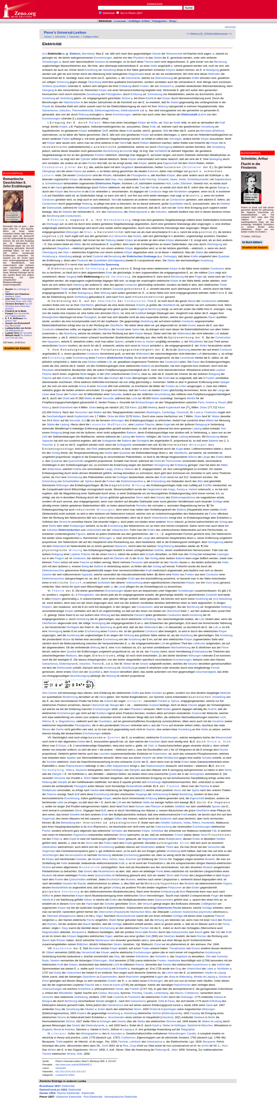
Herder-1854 (47, 1093)
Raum (212, 317)
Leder (175, 183)
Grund (191, 325)
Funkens (101, 357)
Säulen (117, 944)
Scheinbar (157, 830)
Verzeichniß (88, 952)
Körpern (56, 598)
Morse (57, 1029)
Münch (93, 1049)
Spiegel (224, 382)
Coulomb (97, 256)
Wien (175, 1049)
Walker (97, 412)
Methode (225, 692)
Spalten (71, 757)
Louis (197, 412)
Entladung (125, 86)
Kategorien (159, 21)
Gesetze (100, 61)
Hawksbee (174, 960)
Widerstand (184, 333)
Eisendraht (66, 407)
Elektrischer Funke (120, 357)
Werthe (191, 398)
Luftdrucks (199, 643)
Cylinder (86, 159)
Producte (82, 260)
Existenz (101, 713)
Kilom (45, 407)
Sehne (113, 859)
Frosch (179, 834)
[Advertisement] (258, 9)
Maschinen (132, 976)
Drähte (77, 469)
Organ (108, 936)
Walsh (113, 919)
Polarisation (200, 651)
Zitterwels (52, 915)
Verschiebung (162, 394)
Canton (102, 992)
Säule (209, 1005)
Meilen (88, 398)
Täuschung (94, 82)
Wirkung (163, 106)
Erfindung (215, 1001)
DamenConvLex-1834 (53, 1089)
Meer (148, 911)
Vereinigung (98, 623)
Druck (212, 741)
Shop (172, 21)
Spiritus (89, 481)
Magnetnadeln (50, 932)
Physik (46, 106)
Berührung (220, 61)
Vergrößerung (165, 546)
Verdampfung (53, 769)
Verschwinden (116, 1017)
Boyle (45, 960)
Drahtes (114, 378)
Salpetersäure (222, 179)
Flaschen (47, 444)
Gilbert (50, 952)
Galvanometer (179, 932)
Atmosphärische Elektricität (120, 1096)
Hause (145, 345)
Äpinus (175, 700)
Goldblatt (140, 313)
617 (84, 1071)
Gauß (155, 1025)
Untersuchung (134, 582)
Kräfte (195, 77)
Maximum (121, 546)
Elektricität (68, 1085)
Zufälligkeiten (209, 903)
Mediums (71, 655)
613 (63, 1071)
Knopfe (150, 554)
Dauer (196, 361)
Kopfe (73, 838)
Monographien (89, 1033)
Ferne (225, 647)
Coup (133, 1045)
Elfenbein (186, 183)
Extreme (153, 171)
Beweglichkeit (50, 317)
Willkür (46, 895)
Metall (192, 163)
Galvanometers (164, 899)
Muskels (47, 875)
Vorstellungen (50, 61)
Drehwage (52, 223)
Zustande (118, 288)
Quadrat (71, 651)
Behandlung (68, 822)
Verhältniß (161, 150)
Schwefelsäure (54, 183)
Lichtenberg (161, 992)
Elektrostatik (189, 114)
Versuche (59, 778)
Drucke (224, 749)
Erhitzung (136, 94)
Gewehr (146, 757)
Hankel (193, 489)
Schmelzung (154, 94)
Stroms (63, 521)
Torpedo (119, 911)
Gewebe (75, 814)
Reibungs (161, 1049)
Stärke (199, 252)
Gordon (223, 976)
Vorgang (71, 276)
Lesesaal (120, 21)
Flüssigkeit (89, 317)
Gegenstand (154, 489)
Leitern (48, 175)
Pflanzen (155, 806)
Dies (45, 692)
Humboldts (207, 822)
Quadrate (224, 256)
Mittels (210, 420)
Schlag (56, 452)
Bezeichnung (111, 150)
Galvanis (176, 822)
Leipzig (221, 972)
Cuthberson (192, 992)
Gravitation (105, 721)
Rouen (222, 402)
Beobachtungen (144, 402)
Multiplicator (49, 790)
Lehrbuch (135, 1041)
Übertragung (164, 146)
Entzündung (49, 481)
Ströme (125, 98)
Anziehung (91, 69)
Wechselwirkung (117, 219)
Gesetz (137, 236)
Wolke (203, 345)
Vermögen (175, 138)
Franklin (162, 700)
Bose (172, 976)
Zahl (45, 436)
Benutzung (114, 256)
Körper (103, 90)
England (47, 1029)
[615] (143, 790)
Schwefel (162, 179)
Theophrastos (177, 948)
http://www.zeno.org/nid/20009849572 (73, 1064)
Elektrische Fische (169, 907)
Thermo (96, 663)
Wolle (153, 122)
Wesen (46, 729)
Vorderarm (79, 558)
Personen (137, 562)
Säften (118, 818)
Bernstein (87, 53)
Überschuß (173, 610)
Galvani (218, 996)
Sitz (218, 932)
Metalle (107, 175)
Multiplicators (174, 838)
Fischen (144, 928)
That (142, 187)
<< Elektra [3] (194, 33)
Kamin (117, 984)
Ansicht (108, 700)
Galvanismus (50, 110)
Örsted (153, 1009)
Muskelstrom (89, 867)
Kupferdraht (173, 407)
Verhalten (117, 830)
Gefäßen (180, 806)
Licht (134, 398)
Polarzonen (175, 887)
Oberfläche (107, 300)
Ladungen (223, 554)
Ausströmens (200, 964)
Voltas (187, 822)
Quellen (114, 737)
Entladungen (77, 525)
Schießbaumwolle (198, 179)
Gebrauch (84, 207)
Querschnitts (76, 460)
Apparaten (53, 341)
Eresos (196, 948)
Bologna (47, 1001)
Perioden (141, 505)
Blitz (200, 481)
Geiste (119, 988)
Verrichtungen (50, 855)
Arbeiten (165, 822)
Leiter (71, 167)
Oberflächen (49, 623)
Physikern (139, 57)
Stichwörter (60, 36)
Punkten (100, 155)
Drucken (230, 27)
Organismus (80, 834)
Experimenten (108, 976)
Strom (139, 497)
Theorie (148, 61)
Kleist (106, 984)
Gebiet (158, 57)
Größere (47, 86)
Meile (83, 373)
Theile (223, 284)
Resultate (48, 369)
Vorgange (141, 794)
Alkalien (89, 1009)
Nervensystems (74, 855)
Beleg (85, 566)
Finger (198, 276)
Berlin (211, 1017)
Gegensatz (48, 818)
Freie (150, 300)
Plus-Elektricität (92, 1096)
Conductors (217, 268)
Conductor (155, 191)
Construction (222, 337)
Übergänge (49, 171)
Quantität (94, 671)
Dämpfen (134, 769)
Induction (64, 110)
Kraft (222, 122)
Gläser (121, 838)
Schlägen (122, 477)
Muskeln (210, 859)
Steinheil (192, 1025)
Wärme (192, 456)
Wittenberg (185, 976)
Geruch (76, 582)
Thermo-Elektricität (68, 1093)
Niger (99, 915)
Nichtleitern (181, 191)
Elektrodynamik (130, 110)
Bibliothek (107, 13)
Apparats (47, 440)
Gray (178, 968)
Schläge (218, 501)
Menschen (75, 191)
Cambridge (168, 412)
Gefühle (159, 550)
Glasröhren (89, 976)
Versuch (148, 903)
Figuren (80, 533)
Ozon (209, 582)
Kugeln (159, 976)
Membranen (102, 940)
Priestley (137, 992)
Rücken (227, 919)
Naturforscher (72, 102)
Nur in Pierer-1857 (129, 13)
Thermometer (173, 460)
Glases (73, 964)
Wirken (52, 1049)
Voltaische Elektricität (68, 1096)
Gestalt (120, 329)
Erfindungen (155, 980)
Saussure (81, 769)
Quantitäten (60, 86)
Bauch (87, 924)
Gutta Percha (147, 179)
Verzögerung (162, 465)
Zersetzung (93, 94)
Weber (216, 416)
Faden (66, 138)
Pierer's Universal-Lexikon (65, 32)
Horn (225, 1045)
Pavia (171, 1001)
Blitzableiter (196, 341)
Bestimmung (70, 696)
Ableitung (78, 284)
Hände (46, 899)
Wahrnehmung (164, 77)
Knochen (131, 859)
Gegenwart (48, 851)
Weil (165, 130)
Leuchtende (187, 357)
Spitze (136, 329)
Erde (92, 191)
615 (73, 1071)
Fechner (123, 1041)
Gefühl (221, 964)
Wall (111, 960)
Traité (59, 1041)
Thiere (56, 562)
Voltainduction (159, 517)
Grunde (127, 150)
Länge (221, 390)
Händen (174, 562)
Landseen (176, 911)
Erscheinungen (103, 57)
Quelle (137, 761)
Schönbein (104, 582)
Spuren (216, 806)
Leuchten (104, 753)
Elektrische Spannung (105, 264)
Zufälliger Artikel (139, 21)
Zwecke (47, 574)
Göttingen (180, 1025)
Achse (82, 386)
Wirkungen (72, 232)
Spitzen (119, 341)
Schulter (110, 903)
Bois (90, 826)
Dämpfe (57, 773)
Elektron (75, 53)
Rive (125, 1045)
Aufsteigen (117, 769)
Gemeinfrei (60, 1068)
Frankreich (134, 996)
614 (68, 1071)
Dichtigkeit (143, 440)
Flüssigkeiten (114, 94)
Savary (180, 489)
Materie (129, 469)
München (207, 1025)
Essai (157, 944)
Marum (179, 992)
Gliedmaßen (49, 846)
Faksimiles (74, 36)
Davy (65, 928)
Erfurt (45, 980)
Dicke (92, 407)
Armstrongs (154, 782)
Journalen (116, 1033)
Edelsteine (142, 956)
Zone (211, 272)
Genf (105, 1045)
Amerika (70, 1029)
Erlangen (105, 1021)
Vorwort (47, 36)
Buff (77, 794)
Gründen (156, 692)
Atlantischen (137, 911)
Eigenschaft (170, 163)
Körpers (170, 69)
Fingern (59, 558)
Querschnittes (103, 875)
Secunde (102, 386)
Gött (79, 1053)
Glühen (92, 361)
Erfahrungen (99, 960)
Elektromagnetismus (107, 110)
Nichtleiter (193, 167)
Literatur (59, 1033)
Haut (121, 859)
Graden (112, 980)
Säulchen (169, 936)
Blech (115, 313)
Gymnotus (206, 911)
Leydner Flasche (144, 424)
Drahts (109, 452)
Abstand (114, 671)
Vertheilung (95, 268)
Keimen (140, 806)
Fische (46, 830)
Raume (139, 964)
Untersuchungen (52, 988)
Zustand (154, 705)
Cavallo (148, 992)
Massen (125, 725)
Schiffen (208, 485)
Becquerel (78, 932)
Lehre (202, 114)
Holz (168, 183)
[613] (84, 420)
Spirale (103, 497)
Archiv (205, 1045)
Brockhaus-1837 (49, 1085)
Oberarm (119, 558)
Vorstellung (207, 126)
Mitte (107, 373)
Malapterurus (68, 915)
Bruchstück (113, 879)
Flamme (173, 786)
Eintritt (150, 98)
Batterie (145, 365)
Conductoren (53, 167)
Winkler (198, 976)
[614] (215, 599)
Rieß (121, 296)
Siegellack (127, 167)
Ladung (64, 424)
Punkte (54, 159)
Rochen (52, 924)
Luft (135, 183)
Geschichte (62, 948)
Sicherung (63, 82)
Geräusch (165, 86)
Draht (134, 373)
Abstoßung (109, 69)
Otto (208, 956)
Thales (146, 948)
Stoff (105, 130)
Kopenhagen (169, 1009)
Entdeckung (168, 891)
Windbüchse (170, 757)
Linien (182, 386)
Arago (171, 489)
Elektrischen (135, 256)
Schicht (140, 305)
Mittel (77, 244)
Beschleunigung (80, 675)
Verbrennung (160, 794)
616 (79, 1071)
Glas (166, 122)
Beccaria (113, 992)
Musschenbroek (125, 915)
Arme (72, 903)
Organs (227, 883)
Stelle (153, 65)
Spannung (183, 349)
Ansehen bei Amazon (254, 247)
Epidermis (166, 818)
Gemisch (139, 615)
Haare (173, 179)
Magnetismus (67, 721)
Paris (201, 402)
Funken (144, 86)
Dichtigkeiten (116, 260)
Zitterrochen (105, 911)
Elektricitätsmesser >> (218, 33)
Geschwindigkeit (56, 416)
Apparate (86, 574)
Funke (127, 378)
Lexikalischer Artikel (65, 1075)
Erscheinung (80, 357)
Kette (225, 562)
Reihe (52, 525)
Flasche (47, 378)
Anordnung (71, 891)
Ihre (223, 428)
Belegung (214, 373)
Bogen (226, 875)
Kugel (140, 309)
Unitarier (134, 700)
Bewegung (212, 69)
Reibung (84, 114)
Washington (153, 412)
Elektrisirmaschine (132, 481)
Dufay (57, 972)
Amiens (210, 402)
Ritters (196, 822)
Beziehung (186, 794)
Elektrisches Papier (107, 183)
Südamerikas (190, 911)
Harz (120, 179)
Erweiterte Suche (154, 4)
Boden (167, 709)
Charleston (210, 412)
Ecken (138, 341)
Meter (56, 420)
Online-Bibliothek (19, 9)
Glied (75, 671)
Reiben (95, 122)
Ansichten (155, 741)
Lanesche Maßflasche (108, 424)
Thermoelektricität (82, 110)
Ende (109, 272)
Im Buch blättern (252, 242)
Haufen (209, 972)
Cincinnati (183, 412)
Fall (152, 187)
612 (57, 1071)
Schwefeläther (71, 481)
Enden (165, 390)
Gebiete (225, 203)
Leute (121, 586)
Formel (215, 667)
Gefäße (220, 838)
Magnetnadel (136, 73)
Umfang (116, 887)
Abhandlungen (176, 1033)
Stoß (227, 741)
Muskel (96, 859)
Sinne (228, 769)
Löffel (108, 765)
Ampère (81, 1013)
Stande (156, 53)
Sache (60, 729)
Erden (101, 1009)
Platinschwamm (75, 765)
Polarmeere (160, 753)
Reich (87, 778)
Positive (57, 219)
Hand (123, 142)
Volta (69, 769)
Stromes (171, 1021)
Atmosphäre (196, 773)
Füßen (56, 838)
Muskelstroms (106, 871)
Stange (221, 187)
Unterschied (94, 529)
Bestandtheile (134, 786)
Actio (118, 647)
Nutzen (62, 345)
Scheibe (207, 757)
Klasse (78, 171)
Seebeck (199, 1017)
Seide (176, 122)
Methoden (214, 73)
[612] (44, 54)
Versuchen (120, 236)
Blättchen (82, 944)
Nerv (105, 859)
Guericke (222, 956)
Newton (55, 960)
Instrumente (133, 77)
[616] (108, 968)
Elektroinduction (69, 529)
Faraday (155, 651)
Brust (140, 558)
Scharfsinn (84, 988)
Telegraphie (188, 1029)
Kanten (150, 341)
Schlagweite (109, 440)
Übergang (48, 90)
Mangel (114, 705)
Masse (192, 300)
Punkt (159, 871)
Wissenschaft (174, 53)
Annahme (218, 721)
